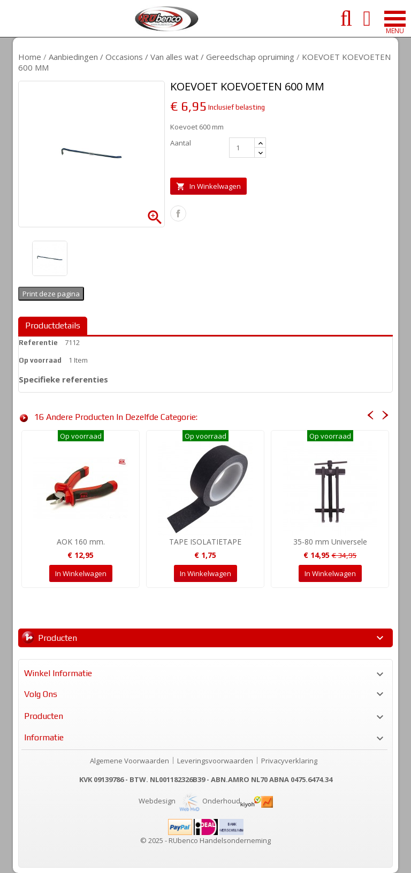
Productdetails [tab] (52, 325)
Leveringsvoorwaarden (215, 760)
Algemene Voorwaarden (129, 760)
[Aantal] (242, 147)
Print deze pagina (51, 293)
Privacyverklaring (289, 760)
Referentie (38, 343)
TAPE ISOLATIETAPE (205, 542)
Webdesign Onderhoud (189, 801)
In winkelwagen (208, 186)
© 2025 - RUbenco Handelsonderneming (205, 840)
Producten (57, 638)
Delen (178, 213)
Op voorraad (40, 360)
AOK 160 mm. (81, 542)
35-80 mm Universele (330, 542)
